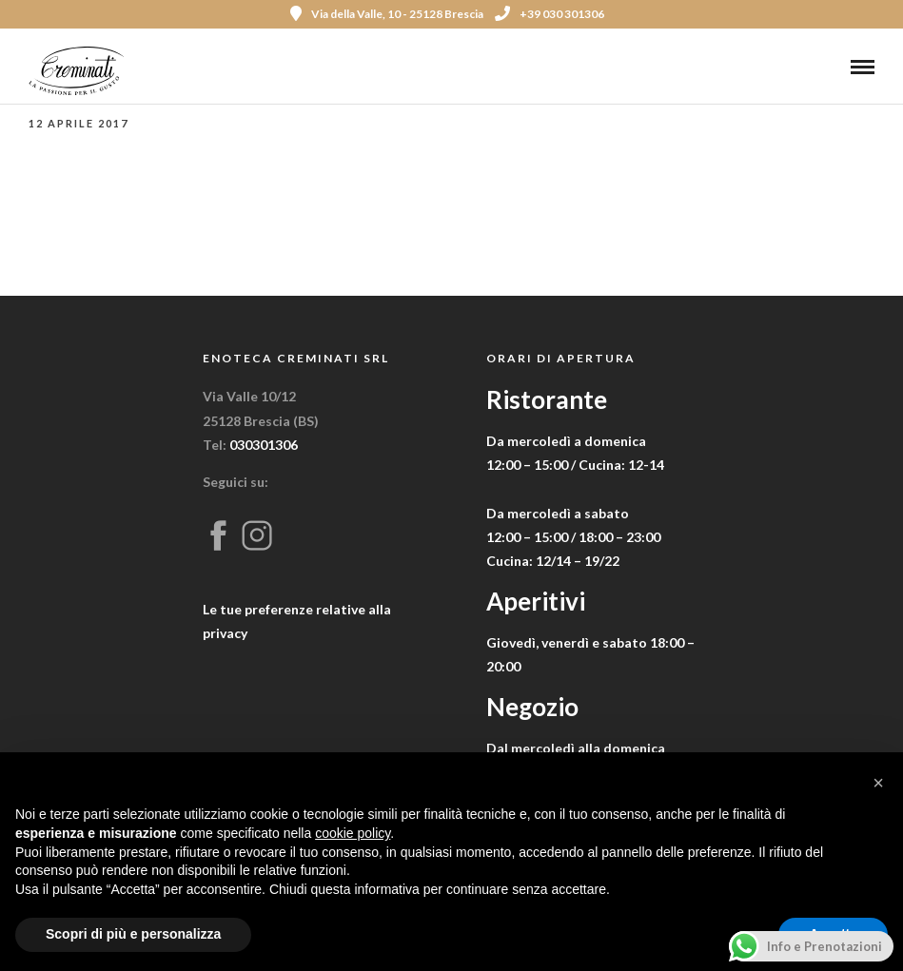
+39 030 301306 (549, 14)
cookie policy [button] (352, 833)
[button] (878, 782)
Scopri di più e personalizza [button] (133, 934)
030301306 (263, 445)
